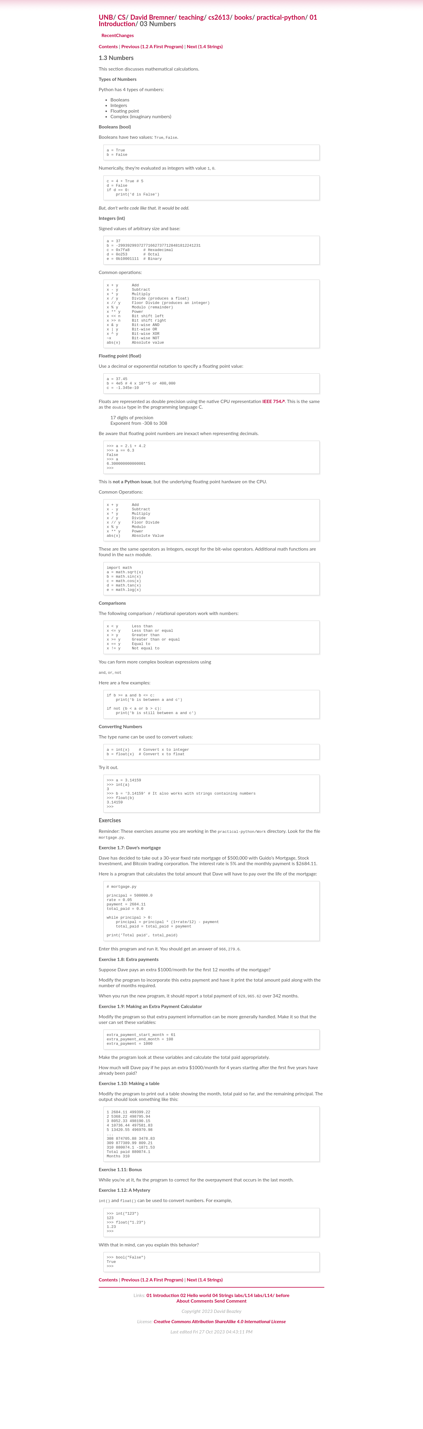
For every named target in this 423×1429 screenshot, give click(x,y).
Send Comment (230, 1390)
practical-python (281, 17)
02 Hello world (195, 1385)
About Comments (195, 1390)
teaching (191, 17)
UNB (106, 17)
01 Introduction (163, 1385)
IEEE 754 (271, 426)
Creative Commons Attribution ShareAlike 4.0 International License (220, 1411)
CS (122, 17)
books (243, 17)
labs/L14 (243, 1385)
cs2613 (219, 17)
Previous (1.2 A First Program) (152, 46)
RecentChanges (118, 35)
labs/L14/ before (271, 1385)
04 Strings (222, 1385)
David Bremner (152, 17)
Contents (108, 46)
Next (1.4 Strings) (205, 46)
